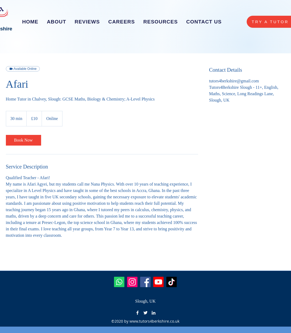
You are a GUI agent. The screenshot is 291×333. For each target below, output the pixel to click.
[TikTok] (171, 282)
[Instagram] (132, 282)
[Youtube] (158, 282)
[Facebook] (145, 282)
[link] (23, 140)
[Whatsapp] (119, 282)
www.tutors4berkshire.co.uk (154, 321)
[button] (121, 21)
